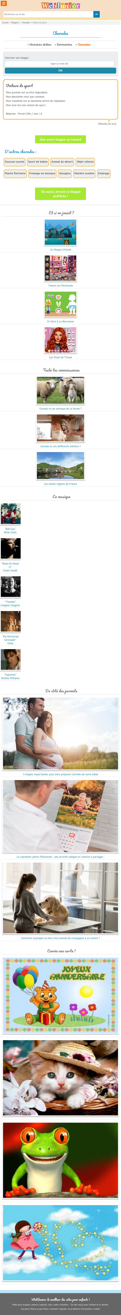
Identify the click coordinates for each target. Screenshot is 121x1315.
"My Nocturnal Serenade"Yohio (11, 638)
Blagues (15, 22)
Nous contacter (51, 1308)
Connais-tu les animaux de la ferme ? (60, 406)
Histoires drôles (40, 45)
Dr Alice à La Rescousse (60, 319)
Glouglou (64, 173)
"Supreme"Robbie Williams (11, 674)
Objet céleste (85, 161)
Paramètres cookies (91, 1308)
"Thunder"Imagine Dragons (11, 602)
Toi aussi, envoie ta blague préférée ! (61, 193)
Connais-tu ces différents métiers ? (60, 444)
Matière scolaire (84, 173)
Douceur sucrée (14, 161)
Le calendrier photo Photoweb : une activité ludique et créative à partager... (60, 855)
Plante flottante (15, 173)
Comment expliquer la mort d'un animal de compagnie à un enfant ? (60, 936)
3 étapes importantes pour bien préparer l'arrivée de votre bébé (60, 772)
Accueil (5, 22)
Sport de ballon (38, 161)
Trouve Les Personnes (60, 283)
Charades (26, 22)
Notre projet (37, 1308)
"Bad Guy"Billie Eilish (11, 529)
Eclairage (103, 173)
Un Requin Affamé (60, 247)
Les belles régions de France (60, 482)
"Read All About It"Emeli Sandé (11, 565)
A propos (25, 1308)
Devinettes (64, 45)
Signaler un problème (69, 1308)
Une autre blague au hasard (60, 139)
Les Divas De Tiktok (60, 355)
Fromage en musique (42, 173)
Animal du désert (62, 161)
